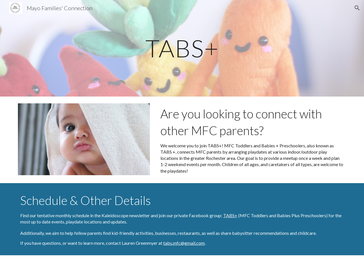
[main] (182, 48)
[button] (357, 8)
